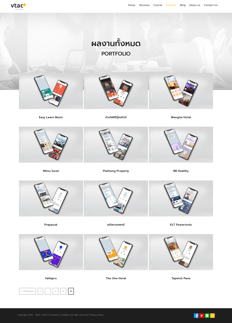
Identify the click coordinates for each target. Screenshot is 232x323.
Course (157, 5)
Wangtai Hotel (181, 117)
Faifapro (51, 278)
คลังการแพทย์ (116, 225)
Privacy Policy (97, 314)
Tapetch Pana (180, 278)
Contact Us (211, 5)
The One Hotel (116, 278)
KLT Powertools (181, 225)
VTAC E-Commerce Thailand (55, 314)
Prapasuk (50, 225)
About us (194, 5)
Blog (183, 5)
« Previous (27, 291)
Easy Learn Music (51, 117)
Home (131, 5)
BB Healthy (181, 171)
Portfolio (171, 5)
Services (144, 5)
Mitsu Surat (51, 171)
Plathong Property (116, 171)
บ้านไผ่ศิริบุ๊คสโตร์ (116, 117)
